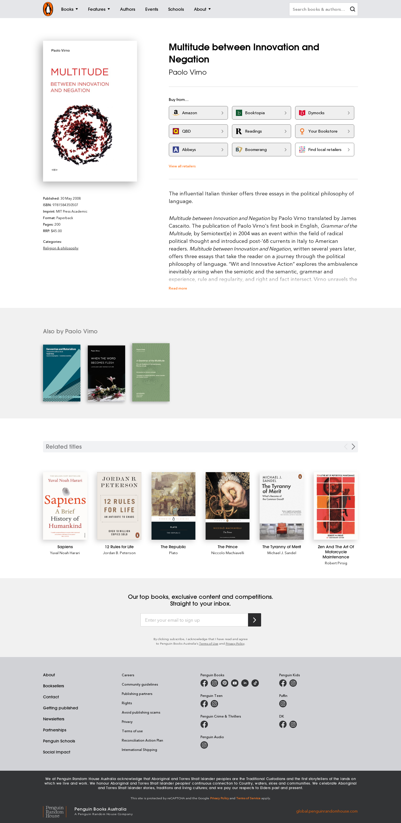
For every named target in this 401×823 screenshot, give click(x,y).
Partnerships (54, 730)
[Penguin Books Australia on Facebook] (204, 683)
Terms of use (132, 730)
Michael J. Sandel (281, 552)
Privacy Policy (235, 643)
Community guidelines (140, 684)
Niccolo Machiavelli (227, 552)
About (49, 674)
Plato (173, 552)
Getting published (60, 707)
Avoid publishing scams (141, 712)
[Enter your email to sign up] (194, 620)
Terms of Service (248, 798)
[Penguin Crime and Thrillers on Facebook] (204, 724)
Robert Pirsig (336, 562)
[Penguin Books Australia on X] (224, 683)
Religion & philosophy (60, 247)
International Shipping (139, 749)
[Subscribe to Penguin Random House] (254, 620)
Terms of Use (208, 643)
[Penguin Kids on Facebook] (283, 683)
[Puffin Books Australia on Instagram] (283, 703)
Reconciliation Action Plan (142, 740)
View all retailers (182, 166)
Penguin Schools (59, 741)
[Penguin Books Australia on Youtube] (234, 683)
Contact (51, 696)
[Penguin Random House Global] (58, 811)
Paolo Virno (188, 72)
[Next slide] (353, 447)
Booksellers (53, 685)
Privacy (127, 721)
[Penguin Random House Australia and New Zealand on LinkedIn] (245, 683)
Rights (127, 702)
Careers (128, 674)
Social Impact (56, 752)
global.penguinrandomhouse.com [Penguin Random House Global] (327, 811)
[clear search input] (352, 10)
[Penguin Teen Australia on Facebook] (204, 703)
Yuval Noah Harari (65, 552)
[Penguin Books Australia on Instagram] (214, 683)
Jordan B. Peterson (119, 552)
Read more (178, 288)
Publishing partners (137, 693)
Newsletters (53, 719)
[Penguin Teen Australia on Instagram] (214, 703)
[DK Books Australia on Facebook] (283, 724)
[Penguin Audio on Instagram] (204, 745)
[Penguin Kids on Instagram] (293, 683)
